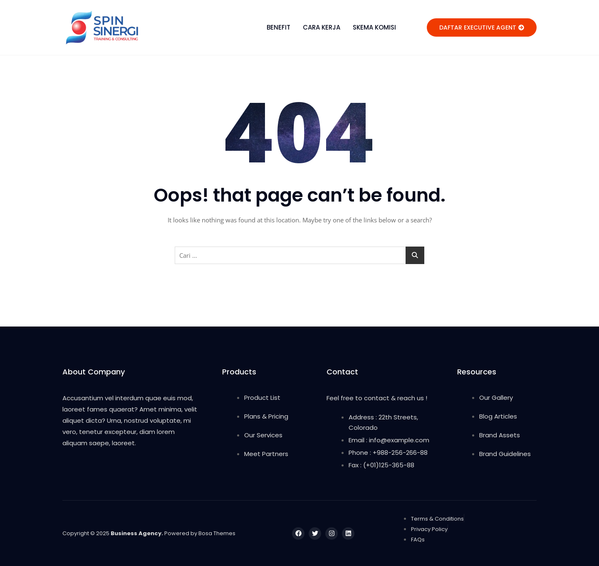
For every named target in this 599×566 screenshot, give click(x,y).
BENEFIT (278, 27)
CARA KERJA (321, 27)
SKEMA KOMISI (374, 27)
